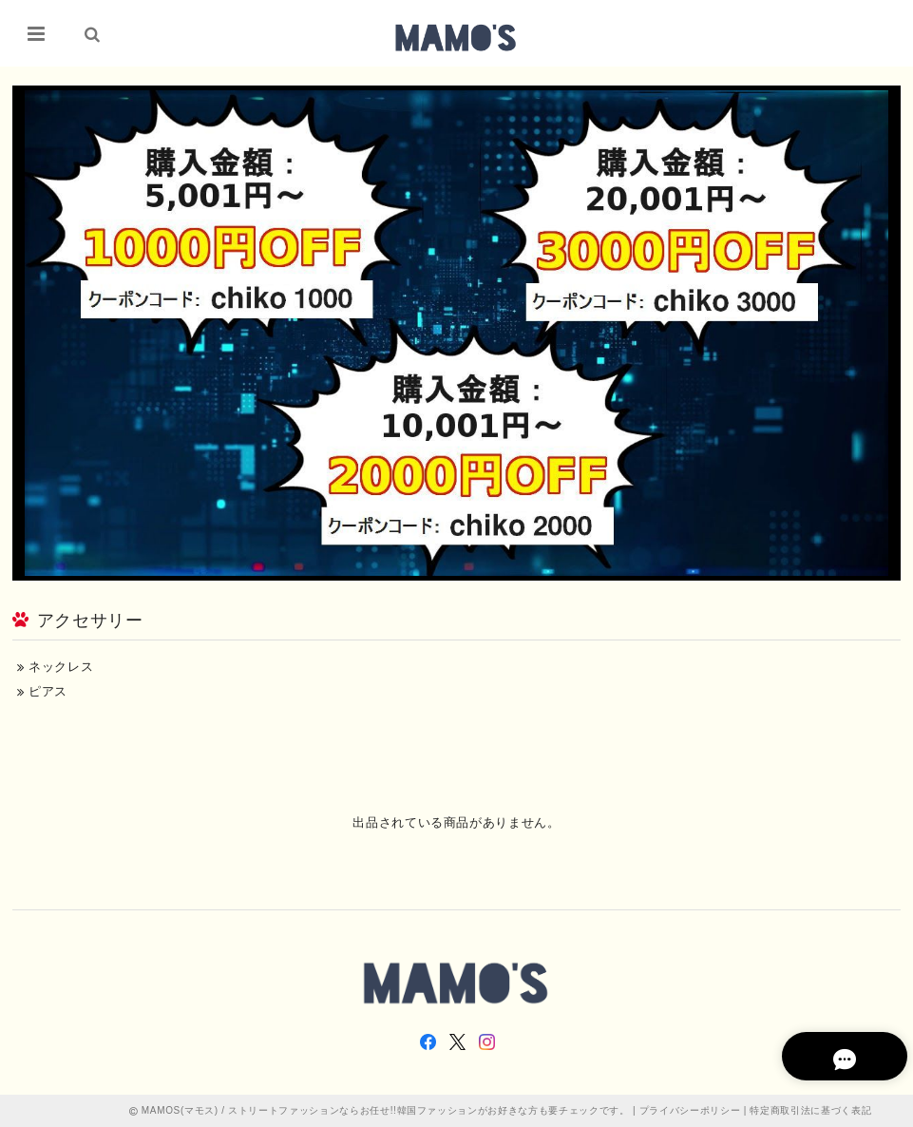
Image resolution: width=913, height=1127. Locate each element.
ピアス (42, 691)
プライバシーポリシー (690, 1110)
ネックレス (55, 666)
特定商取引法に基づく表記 (810, 1110)
